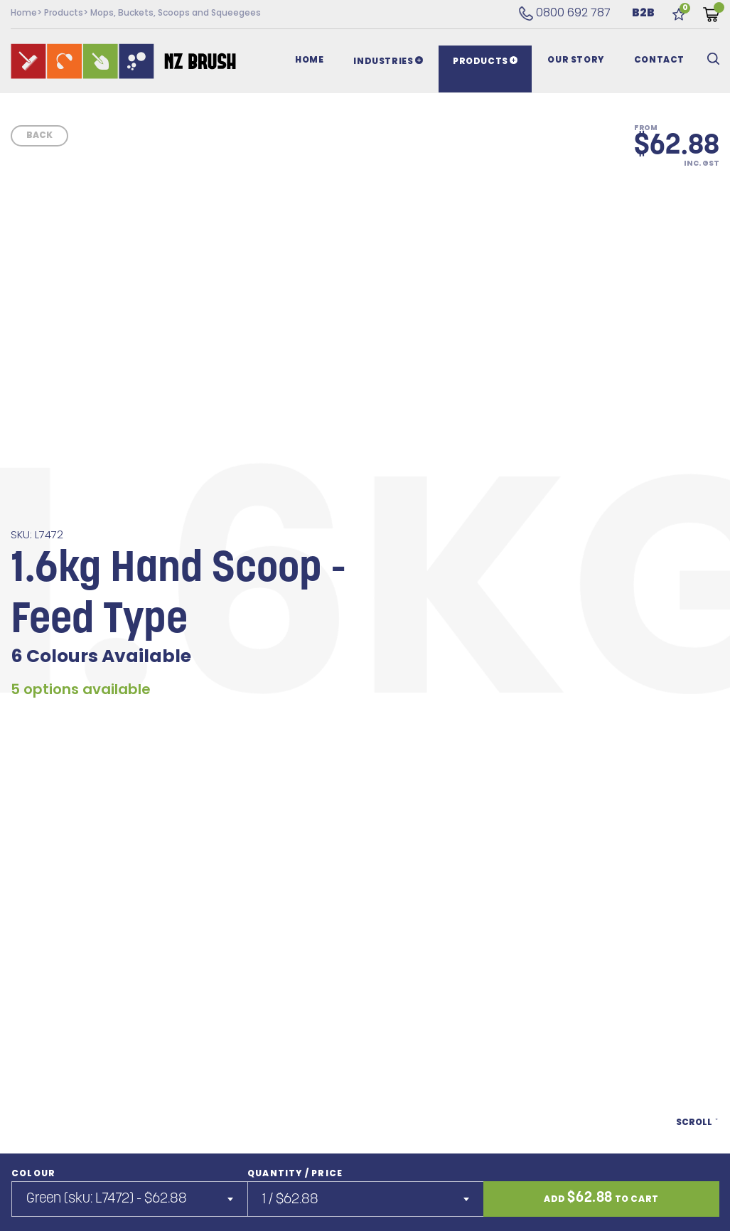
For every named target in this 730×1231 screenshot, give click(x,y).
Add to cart (601, 1198)
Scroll (697, 1127)
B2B (643, 13)
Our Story (575, 60)
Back (39, 136)
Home (24, 13)
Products (63, 13)
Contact (659, 60)
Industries (388, 61)
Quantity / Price (295, 1174)
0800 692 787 (565, 13)
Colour (33, 1174)
